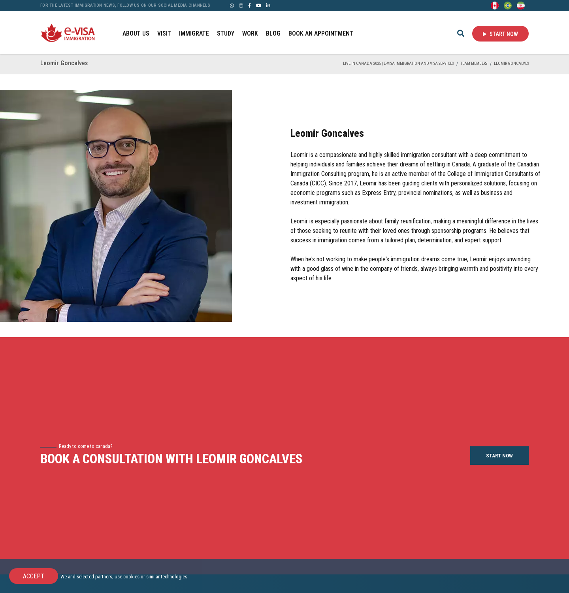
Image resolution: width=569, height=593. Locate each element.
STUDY (225, 33)
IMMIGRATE (194, 33)
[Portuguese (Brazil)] (508, 5)
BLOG (273, 33)
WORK (250, 33)
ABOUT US (135, 33)
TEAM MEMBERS (473, 63)
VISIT (164, 33)
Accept (33, 576)
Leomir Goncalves (511, 63)
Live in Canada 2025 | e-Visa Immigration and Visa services (398, 63)
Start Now (500, 34)
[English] (495, 5)
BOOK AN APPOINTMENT (320, 33)
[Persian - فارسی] (521, 5)
